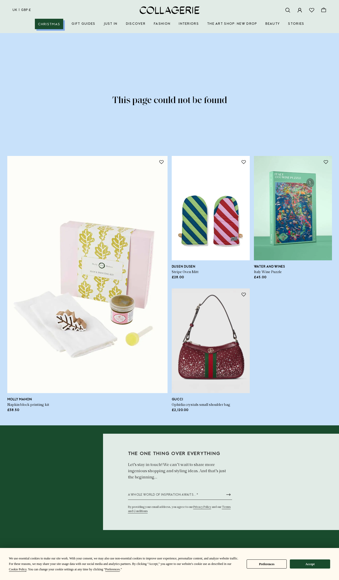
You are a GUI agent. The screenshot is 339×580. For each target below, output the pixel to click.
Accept (310, 564)
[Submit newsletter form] (228, 494)
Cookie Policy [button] (18, 569)
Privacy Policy (202, 507)
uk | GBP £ (21, 10)
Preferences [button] (112, 569)
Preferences (266, 564)
